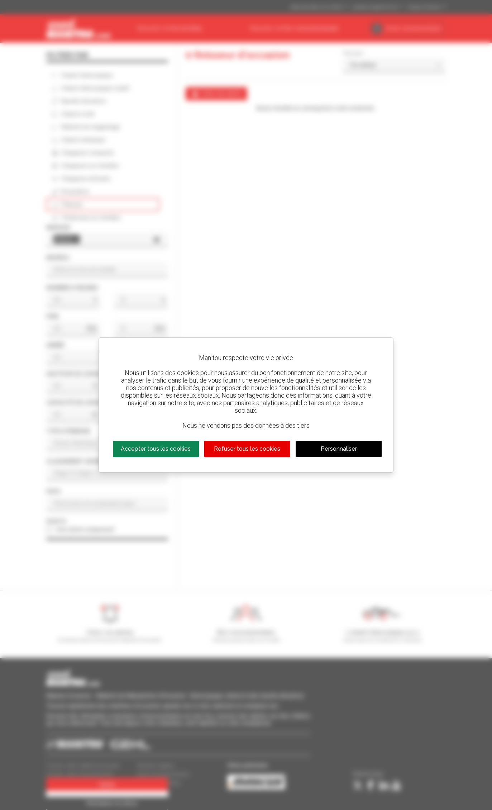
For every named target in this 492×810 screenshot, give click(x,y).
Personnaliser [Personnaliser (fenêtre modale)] (339, 448)
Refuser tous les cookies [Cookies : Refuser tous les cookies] (247, 448)
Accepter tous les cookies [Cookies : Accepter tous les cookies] (156, 448)
